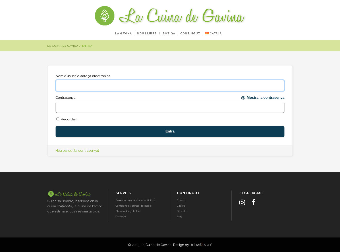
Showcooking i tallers (128, 211)
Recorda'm (67, 119)
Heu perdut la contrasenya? (78, 151)
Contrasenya (65, 98)
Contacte (121, 216)
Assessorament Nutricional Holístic (135, 200)
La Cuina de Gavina (62, 45)
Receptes (182, 211)
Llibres (181, 205)
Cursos (181, 200)
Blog (179, 216)
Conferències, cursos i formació (133, 205)
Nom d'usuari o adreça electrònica (83, 76)
